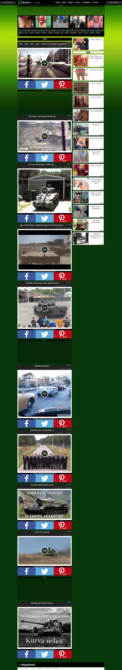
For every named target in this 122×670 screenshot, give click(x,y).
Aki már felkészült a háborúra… (42, 164)
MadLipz (44, 32)
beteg (33, 30)
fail (37, 30)
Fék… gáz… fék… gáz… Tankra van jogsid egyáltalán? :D (44, 44)
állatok (98, 32)
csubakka (83, 30)
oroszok (69, 487)
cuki (62, 30)
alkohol (92, 32)
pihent (66, 32)
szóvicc (86, 32)
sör (62, 32)
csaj (88, 30)
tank (55, 46)
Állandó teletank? (42, 366)
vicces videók (75, 30)
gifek (66, 46)
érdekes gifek (67, 167)
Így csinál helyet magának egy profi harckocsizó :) (42, 225)
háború (60, 167)
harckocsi (60, 46)
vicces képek (26, 30)
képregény (74, 32)
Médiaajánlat (40, 668)
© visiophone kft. (55, 668)
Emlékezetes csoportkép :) (42, 430)
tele (60, 369)
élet (70, 606)
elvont (92, 30)
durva (80, 32)
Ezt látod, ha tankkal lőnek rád (42, 116)
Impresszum (33, 668)
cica (59, 30)
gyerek (31, 32)
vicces (20, 30)
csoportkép (68, 433)
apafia (50, 32)
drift (70, 535)
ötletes (98, 30)
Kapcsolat (48, 668)
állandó (69, 369)
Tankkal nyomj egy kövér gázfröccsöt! (42, 283)
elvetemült (43, 30)
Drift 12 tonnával (42, 532)
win (56, 228)
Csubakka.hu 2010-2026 (24, 668)
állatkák (20, 32)
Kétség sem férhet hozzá (42, 603)
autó (26, 32)
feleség (38, 32)
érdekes (54, 30)
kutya (48, 30)
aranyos (67, 30)
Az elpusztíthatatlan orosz (42, 485)
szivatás (56, 32)
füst (66, 286)
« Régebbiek (27, 664)
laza (102, 30)
